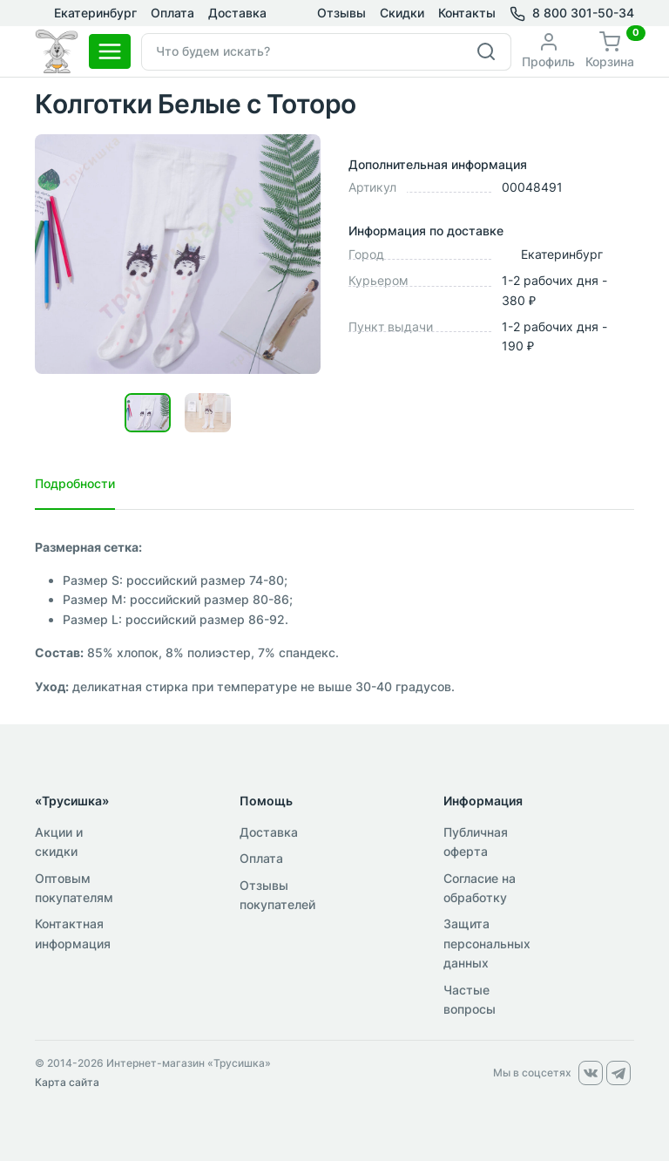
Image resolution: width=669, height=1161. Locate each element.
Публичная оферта (475, 842)
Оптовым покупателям (74, 888)
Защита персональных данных (486, 943)
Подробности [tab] (75, 483)
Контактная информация (73, 933)
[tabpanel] (334, 617)
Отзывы (341, 12)
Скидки (402, 12)
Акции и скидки (59, 842)
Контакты (467, 12)
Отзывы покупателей (277, 895)
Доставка (237, 12)
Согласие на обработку (479, 888)
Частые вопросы (469, 999)
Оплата (172, 12)
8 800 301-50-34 (583, 12)
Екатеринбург (86, 13)
